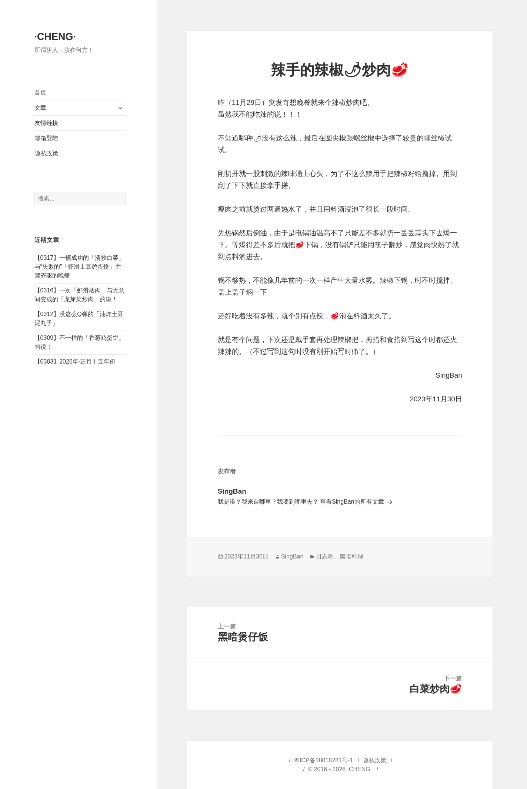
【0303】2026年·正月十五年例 (75, 361)
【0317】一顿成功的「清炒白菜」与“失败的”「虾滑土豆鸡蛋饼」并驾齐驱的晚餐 (79, 267)
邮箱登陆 (46, 138)
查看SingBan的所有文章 (353, 501)
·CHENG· (55, 36)
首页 (40, 92)
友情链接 (46, 123)
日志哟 (325, 556)
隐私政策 (46, 153)
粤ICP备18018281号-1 (323, 760)
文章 (40, 108)
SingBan (292, 556)
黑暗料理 (351, 556)
